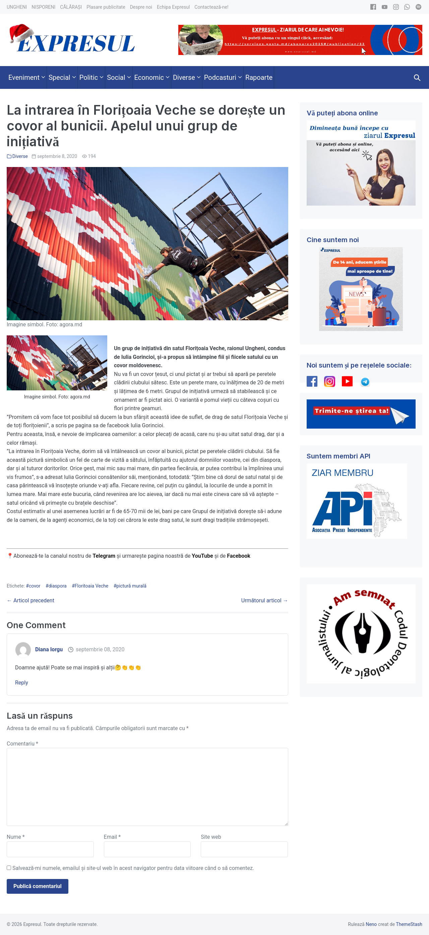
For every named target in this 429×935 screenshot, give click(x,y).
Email (112, 837)
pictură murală (131, 586)
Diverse (20, 156)
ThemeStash (409, 924)
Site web (211, 837)
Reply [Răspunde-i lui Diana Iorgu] (21, 682)
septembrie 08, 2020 (100, 649)
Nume (16, 837)
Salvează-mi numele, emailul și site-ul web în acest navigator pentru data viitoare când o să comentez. (133, 868)
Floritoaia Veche (91, 586)
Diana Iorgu (49, 649)
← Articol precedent (30, 600)
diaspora (58, 586)
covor (35, 586)
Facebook (239, 556)
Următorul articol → (264, 600)
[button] (417, 77)
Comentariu (22, 743)
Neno (371, 924)
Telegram (104, 556)
